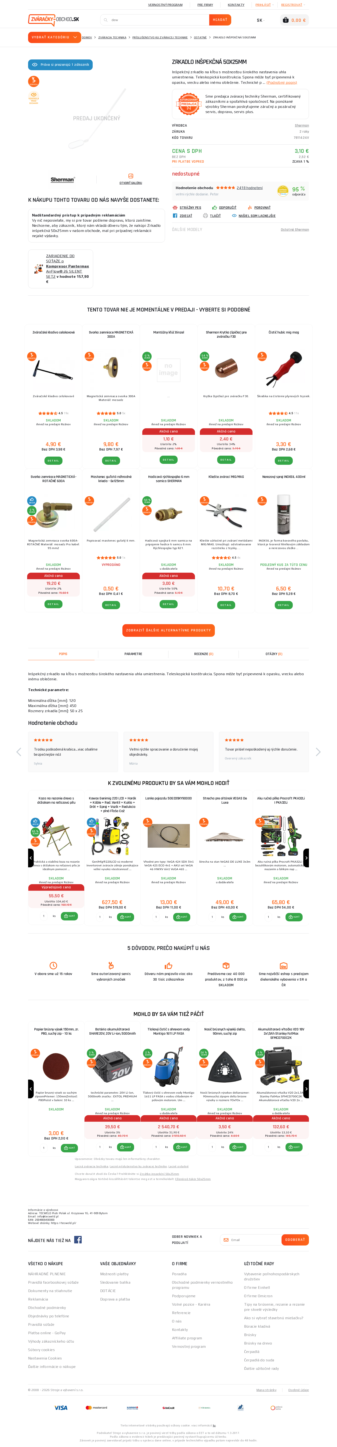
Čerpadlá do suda (259, 1361)
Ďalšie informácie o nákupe (52, 1367)
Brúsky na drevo (258, 1344)
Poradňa (179, 1275)
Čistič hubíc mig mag (284, 332)
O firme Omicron (258, 1297)
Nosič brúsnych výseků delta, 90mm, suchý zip (224, 1032)
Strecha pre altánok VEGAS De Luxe (225, 800)
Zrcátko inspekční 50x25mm (159, 1174)
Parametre (133, 654)
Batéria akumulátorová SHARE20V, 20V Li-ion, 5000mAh (112, 1032)
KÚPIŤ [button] (72, 916)
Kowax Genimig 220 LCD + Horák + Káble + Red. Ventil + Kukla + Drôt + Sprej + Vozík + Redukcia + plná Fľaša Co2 (112, 804)
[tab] (203, 654)
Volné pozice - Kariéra (191, 1305)
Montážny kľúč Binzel (168, 332)
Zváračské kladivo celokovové (54, 332)
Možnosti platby (114, 1275)
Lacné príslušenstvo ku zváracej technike (138, 1167)
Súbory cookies (41, 1350)
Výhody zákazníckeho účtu (51, 1342)
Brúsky (250, 1335)
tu (214, 1426)
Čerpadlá (252, 1352)
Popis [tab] (63, 654)
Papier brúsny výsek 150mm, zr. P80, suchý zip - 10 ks (56, 1032)
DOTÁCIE (108, 1291)
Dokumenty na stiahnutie (50, 1291)
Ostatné (200, 37)
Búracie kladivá (257, 1327)
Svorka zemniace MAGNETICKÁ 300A (111, 334)
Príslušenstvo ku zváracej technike (160, 37)
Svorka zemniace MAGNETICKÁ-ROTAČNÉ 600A (54, 479)
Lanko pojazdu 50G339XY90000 (168, 798)
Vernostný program (165, 5)
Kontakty (236, 5)
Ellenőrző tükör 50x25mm (193, 1180)
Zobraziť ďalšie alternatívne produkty (168, 630)
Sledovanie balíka (115, 1283)
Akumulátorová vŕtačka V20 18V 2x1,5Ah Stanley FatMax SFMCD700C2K (281, 1034)
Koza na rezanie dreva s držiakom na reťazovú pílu (56, 800)
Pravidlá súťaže (41, 1325)
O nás (177, 1322)
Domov (87, 37)
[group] (56, 858)
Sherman (302, 125)
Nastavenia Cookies (45, 1359)
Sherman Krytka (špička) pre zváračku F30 (226, 334)
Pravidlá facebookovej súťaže (53, 1283)
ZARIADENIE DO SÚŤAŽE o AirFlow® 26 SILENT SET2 (67, 266)
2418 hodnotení (250, 188)
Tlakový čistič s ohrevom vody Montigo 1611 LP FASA (168, 1032)
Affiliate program (187, 1339)
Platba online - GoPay (47, 1334)
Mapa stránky (266, 1391)
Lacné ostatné (178, 1167)
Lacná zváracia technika (91, 1167)
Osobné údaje (298, 1391)
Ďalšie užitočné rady (261, 1369)
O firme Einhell (257, 1288)
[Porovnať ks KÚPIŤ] (44, 916)
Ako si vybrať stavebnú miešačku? (274, 1319)
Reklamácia (38, 1300)
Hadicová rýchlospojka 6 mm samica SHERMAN (168, 479)
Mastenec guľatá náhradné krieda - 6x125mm (111, 479)
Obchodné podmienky (47, 1308)
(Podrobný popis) (281, 82)
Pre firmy (205, 5)
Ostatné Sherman (295, 229)
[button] (19, 752)
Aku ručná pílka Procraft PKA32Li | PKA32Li (281, 800)
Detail (53, 460)
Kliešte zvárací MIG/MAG (226, 476)
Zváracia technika (112, 37)
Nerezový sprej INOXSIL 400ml (283, 476)
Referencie (181, 1313)
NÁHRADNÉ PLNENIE (47, 1275)
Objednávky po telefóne (48, 1317)
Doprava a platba (115, 1300)
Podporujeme (184, 1297)
